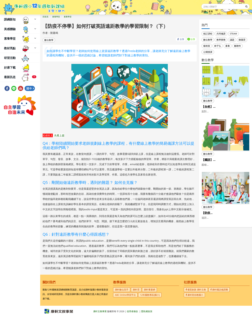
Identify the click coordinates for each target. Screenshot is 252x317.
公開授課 (207, 51)
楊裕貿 (206, 45)
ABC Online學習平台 (125, 294)
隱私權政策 (146, 311)
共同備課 (220, 33)
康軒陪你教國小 (194, 294)
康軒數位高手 (121, 289)
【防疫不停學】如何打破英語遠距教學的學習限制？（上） (225, 227)
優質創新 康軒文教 (196, 289)
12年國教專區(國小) (150, 294)
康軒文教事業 (100, 311)
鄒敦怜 (237, 45)
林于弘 (217, 45)
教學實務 (220, 39)
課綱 (203, 11)
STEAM (233, 33)
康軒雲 (136, 289)
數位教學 (48, 40)
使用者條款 (132, 311)
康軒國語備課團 (219, 289)
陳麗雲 (242, 39)
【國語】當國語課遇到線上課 (220, 168)
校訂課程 (207, 33)
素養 (210, 11)
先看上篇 (59, 135)
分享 (182, 39)
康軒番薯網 (149, 289)
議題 (232, 39)
